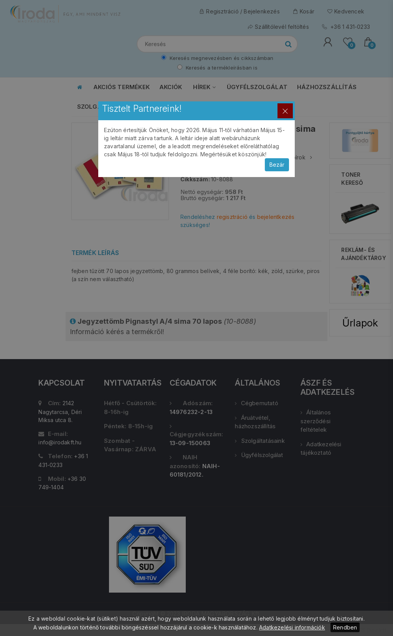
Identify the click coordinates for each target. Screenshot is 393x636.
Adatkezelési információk (292, 627)
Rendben (345, 627)
